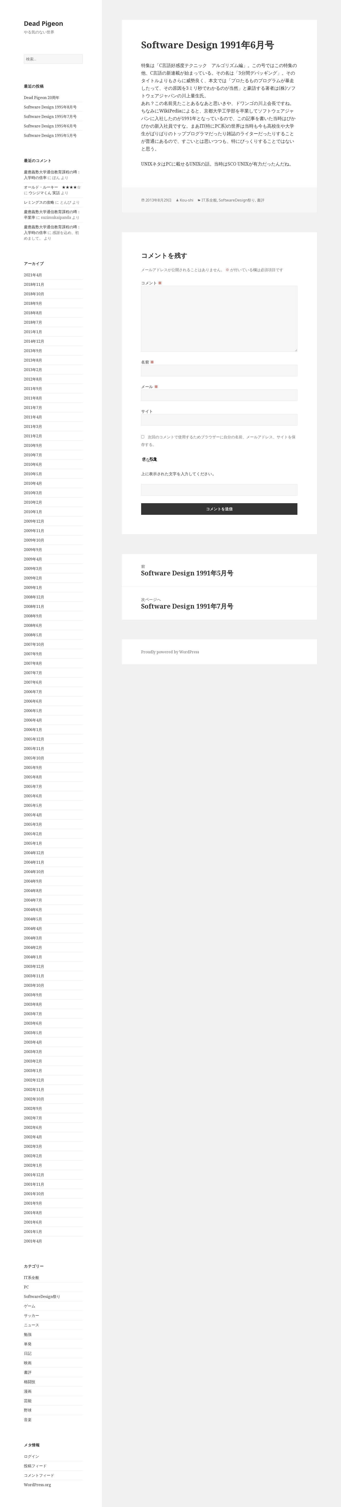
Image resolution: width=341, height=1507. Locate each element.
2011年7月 (33, 407)
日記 (27, 1353)
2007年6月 (33, 682)
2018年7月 (33, 322)
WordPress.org (37, 1484)
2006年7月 (33, 691)
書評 (27, 1372)
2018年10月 (34, 293)
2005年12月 (34, 739)
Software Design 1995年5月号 (50, 135)
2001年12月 (34, 1174)
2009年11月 (34, 530)
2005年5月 (33, 805)
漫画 (27, 1391)
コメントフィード (39, 1475)
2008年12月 (34, 597)
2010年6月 (33, 464)
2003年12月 (34, 966)
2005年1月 (33, 843)
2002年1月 (33, 1165)
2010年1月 (33, 511)
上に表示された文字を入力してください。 (178, 473)
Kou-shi (186, 200)
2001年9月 (33, 1203)
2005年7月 (33, 786)
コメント (151, 283)
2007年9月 (33, 653)
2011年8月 (33, 398)
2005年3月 (33, 824)
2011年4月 (33, 417)
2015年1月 (33, 331)
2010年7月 (33, 454)
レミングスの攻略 (39, 202)
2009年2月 (33, 578)
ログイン (31, 1456)
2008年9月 (33, 616)
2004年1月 (33, 957)
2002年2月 (33, 1155)
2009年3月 (33, 568)
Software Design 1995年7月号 (50, 116)
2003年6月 (33, 1023)
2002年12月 (34, 1080)
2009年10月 (34, 540)
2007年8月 (33, 663)
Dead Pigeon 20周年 (41, 97)
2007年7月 (33, 672)
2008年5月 (33, 634)
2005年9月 (33, 767)
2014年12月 (34, 341)
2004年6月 (33, 909)
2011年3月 (33, 426)
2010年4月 (33, 483)
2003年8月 (33, 1004)
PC (26, 1287)
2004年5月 (33, 919)
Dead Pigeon (43, 23)
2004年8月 (33, 890)
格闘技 (29, 1381)
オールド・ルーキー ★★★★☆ (52, 187)
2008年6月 (33, 625)
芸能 (27, 1400)
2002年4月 (33, 1136)
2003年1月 (33, 1070)
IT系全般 (31, 1277)
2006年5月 (33, 710)
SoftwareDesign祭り (42, 1296)
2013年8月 (33, 360)
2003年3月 (33, 1051)
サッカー (31, 1315)
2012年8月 (33, 379)
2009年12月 (34, 521)
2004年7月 (33, 900)
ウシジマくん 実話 (44, 192)
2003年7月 (33, 1013)
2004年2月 (33, 947)
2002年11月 (34, 1089)
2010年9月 (33, 445)
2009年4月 (33, 559)
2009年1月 (33, 587)
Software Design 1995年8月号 (50, 107)
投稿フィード (35, 1465)
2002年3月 (33, 1146)
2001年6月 (33, 1222)
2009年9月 (33, 549)
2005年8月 (33, 777)
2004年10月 (34, 871)
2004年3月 (33, 938)
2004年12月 (34, 852)
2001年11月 (34, 1184)
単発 (27, 1343)
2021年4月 (33, 275)
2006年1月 (33, 729)
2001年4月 (33, 1241)
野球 (27, 1410)
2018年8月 (33, 312)
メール (149, 386)
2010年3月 (33, 492)
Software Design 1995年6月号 (50, 126)
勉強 (27, 1334)
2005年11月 (34, 748)
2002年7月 (33, 1118)
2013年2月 (33, 369)
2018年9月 (33, 303)
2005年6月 (33, 795)
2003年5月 (33, 1032)
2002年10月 (34, 1099)
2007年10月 (34, 644)
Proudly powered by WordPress (170, 652)
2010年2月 (33, 502)
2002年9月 (33, 1108)
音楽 (27, 1419)
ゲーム (29, 1306)
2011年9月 (33, 388)
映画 (27, 1362)
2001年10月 (34, 1193)
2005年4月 (33, 814)
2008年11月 (34, 606)
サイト (147, 411)
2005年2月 (33, 833)
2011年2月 (33, 436)
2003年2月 (33, 1061)
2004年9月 (33, 881)
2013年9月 (33, 350)
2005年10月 (34, 758)
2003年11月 (34, 975)
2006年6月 (33, 701)
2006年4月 (33, 720)
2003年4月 (33, 1042)
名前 (147, 362)
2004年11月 (34, 862)
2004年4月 (33, 928)
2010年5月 (33, 473)
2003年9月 (33, 994)
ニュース (31, 1325)
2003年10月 (34, 985)
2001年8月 (33, 1212)
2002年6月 (33, 1127)
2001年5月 (33, 1231)
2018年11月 (34, 284)
